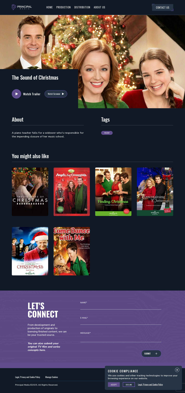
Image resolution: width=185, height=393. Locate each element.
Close (177, 370)
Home (49, 7)
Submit (147, 353)
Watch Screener (54, 93)
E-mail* (84, 318)
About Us (99, 7)
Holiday (106, 133)
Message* (85, 333)
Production (63, 7)
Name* (83, 302)
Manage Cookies (51, 377)
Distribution (82, 7)
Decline (129, 384)
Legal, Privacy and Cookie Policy (27, 377)
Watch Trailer (16, 93)
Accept (114, 384)
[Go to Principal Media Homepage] (22, 7)
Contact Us (162, 7)
